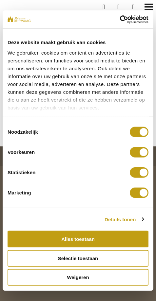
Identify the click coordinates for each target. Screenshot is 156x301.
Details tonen (120, 219)
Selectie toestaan (78, 258)
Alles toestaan (78, 239)
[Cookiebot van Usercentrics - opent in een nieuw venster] (119, 19)
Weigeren (78, 277)
